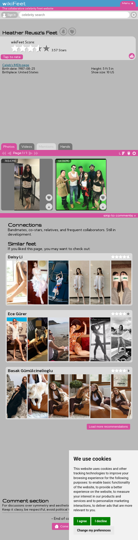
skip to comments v (119, 215)
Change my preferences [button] (94, 530)
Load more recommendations (108, 426)
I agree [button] (82, 521)
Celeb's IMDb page (15, 65)
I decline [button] (101, 521)
